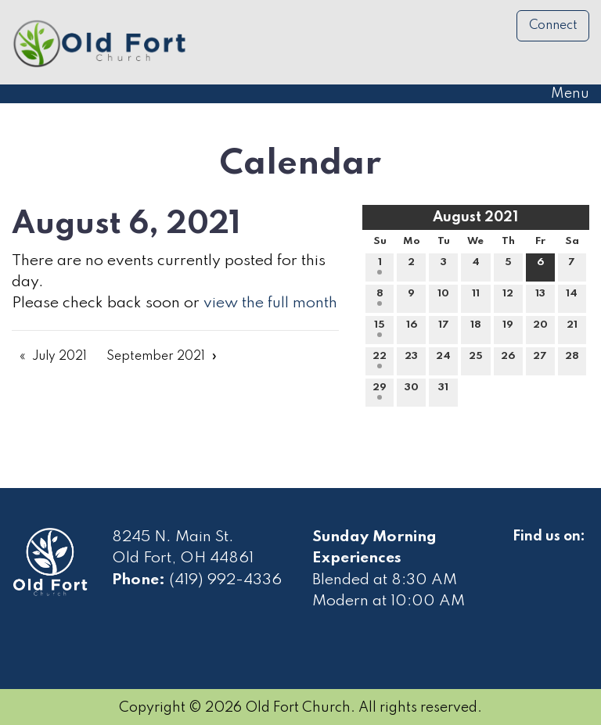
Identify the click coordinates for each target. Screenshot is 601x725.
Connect (553, 26)
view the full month (270, 303)
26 (508, 359)
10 (443, 297)
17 (443, 328)
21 (572, 328)
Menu (562, 93)
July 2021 (59, 356)
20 (540, 328)
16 (411, 328)
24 (443, 359)
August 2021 (475, 217)
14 (572, 297)
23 (411, 359)
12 (507, 297)
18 (475, 328)
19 (507, 328)
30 (412, 391)
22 (379, 359)
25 (476, 359)
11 (476, 297)
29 (379, 391)
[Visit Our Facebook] (525, 554)
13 (540, 297)
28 (572, 359)
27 (540, 359)
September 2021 (155, 356)
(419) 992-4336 (225, 580)
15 (379, 328)
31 (443, 391)
